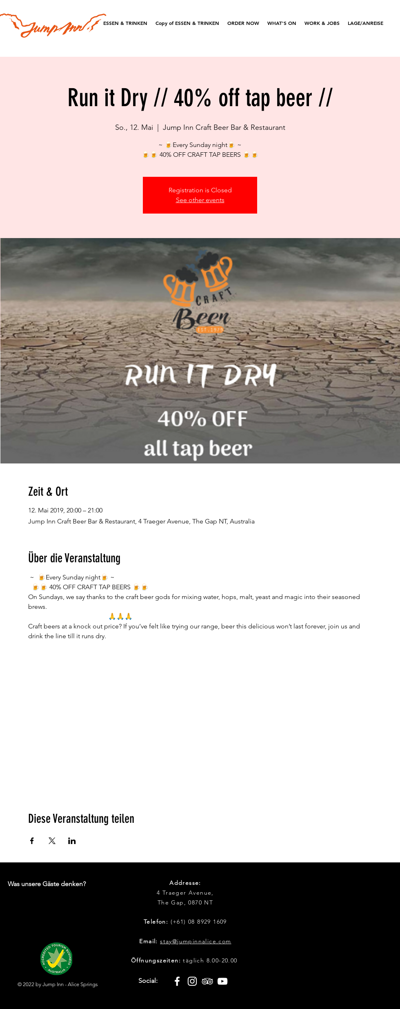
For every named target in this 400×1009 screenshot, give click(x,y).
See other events (200, 200)
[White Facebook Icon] (177, 981)
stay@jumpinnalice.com (195, 941)
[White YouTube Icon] (222, 981)
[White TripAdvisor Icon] (207, 981)
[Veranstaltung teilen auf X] (52, 840)
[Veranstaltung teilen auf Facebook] (32, 840)
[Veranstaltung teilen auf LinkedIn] (72, 840)
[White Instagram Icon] (192, 981)
